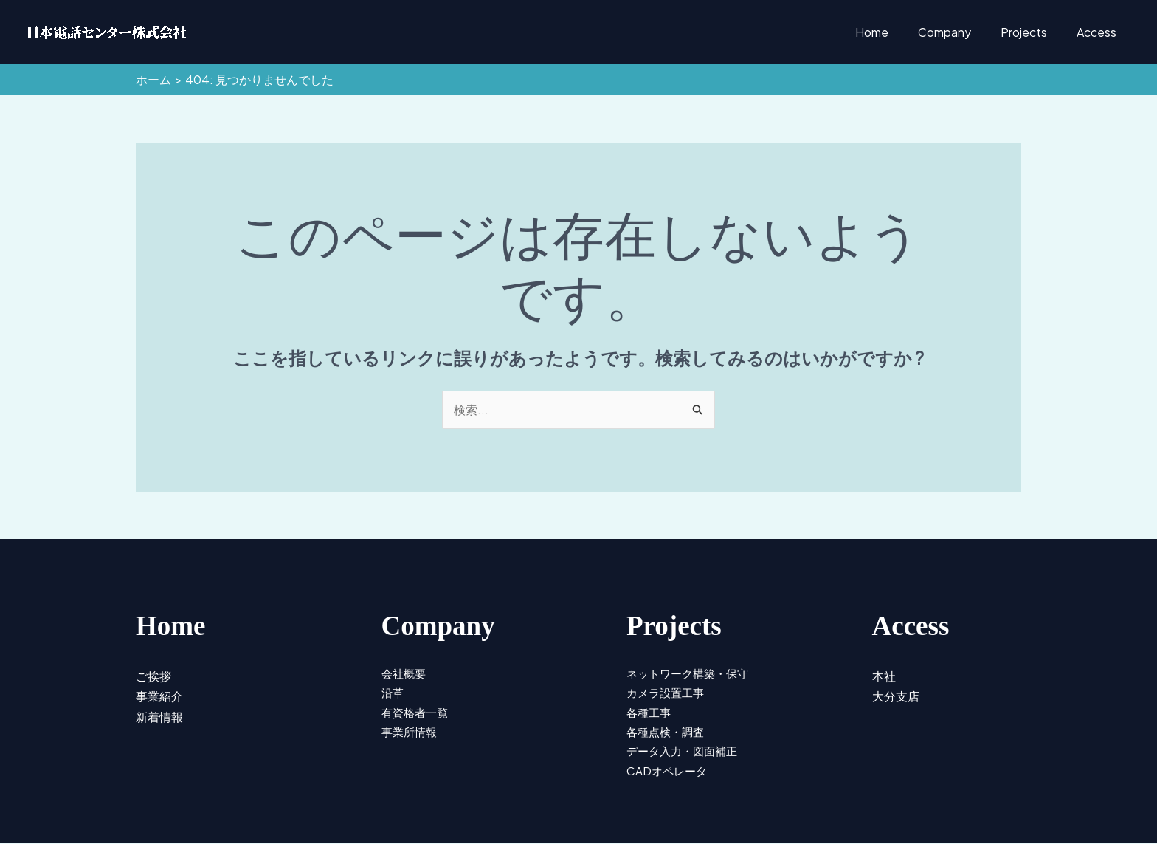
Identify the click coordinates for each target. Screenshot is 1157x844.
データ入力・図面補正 (685, 749)
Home (892, 32)
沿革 (393, 691)
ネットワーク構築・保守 (691, 671)
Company (959, 32)
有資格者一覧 (416, 710)
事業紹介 (161, 693)
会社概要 (405, 671)
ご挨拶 (154, 674)
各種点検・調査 (667, 730)
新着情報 (161, 712)
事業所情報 (411, 730)
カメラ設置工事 (667, 691)
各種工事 (650, 710)
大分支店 (897, 693)
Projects (1032, 32)
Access (1099, 32)
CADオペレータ (668, 769)
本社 (884, 674)
